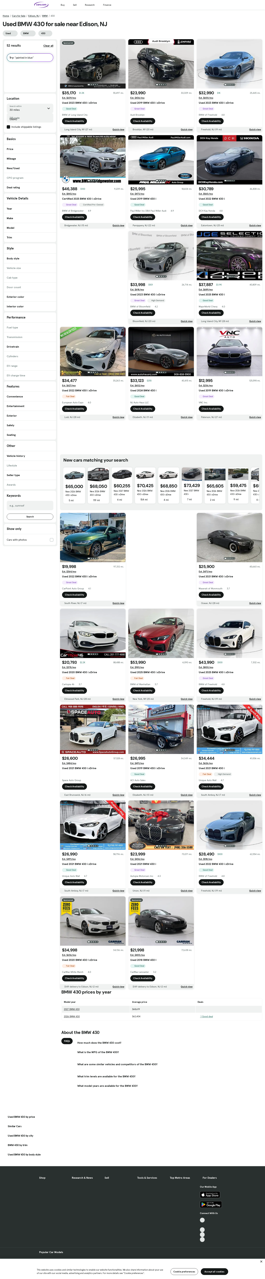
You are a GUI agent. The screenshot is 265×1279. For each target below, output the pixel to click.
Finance (107, 4)
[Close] (261, 1261)
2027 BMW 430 (72, 1009)
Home (6, 15)
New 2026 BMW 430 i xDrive (73, 493)
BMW (45, 15)
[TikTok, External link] (202, 1220)
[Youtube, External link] (202, 1229)
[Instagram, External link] (202, 1234)
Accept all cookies (214, 1271)
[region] (132, 1268)
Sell (75, 4)
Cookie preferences (184, 1271)
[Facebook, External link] (202, 1224)
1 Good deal (205, 1016)
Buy (63, 4)
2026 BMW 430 (72, 1016)
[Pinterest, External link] (202, 1239)
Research (90, 4)
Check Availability (74, 121)
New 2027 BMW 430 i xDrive (121, 492)
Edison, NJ (33, 15)
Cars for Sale (18, 15)
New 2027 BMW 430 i (191, 492)
